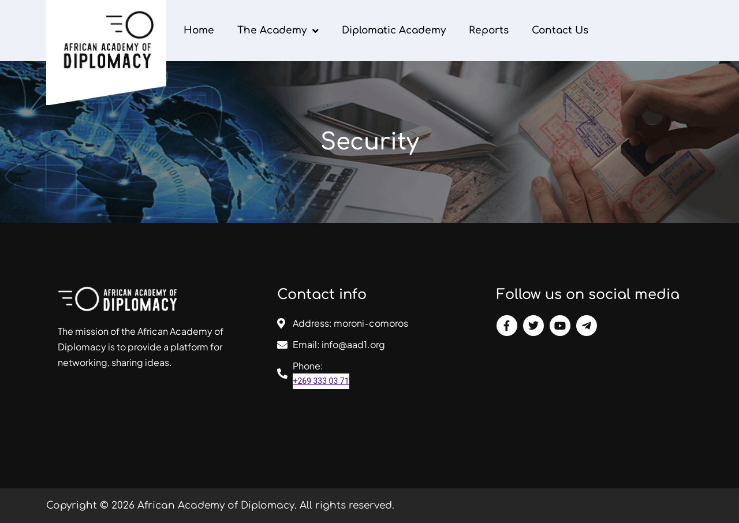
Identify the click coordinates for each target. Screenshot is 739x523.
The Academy (278, 31)
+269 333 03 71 (321, 381)
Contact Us (560, 30)
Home (199, 30)
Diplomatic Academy (394, 30)
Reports (489, 30)
